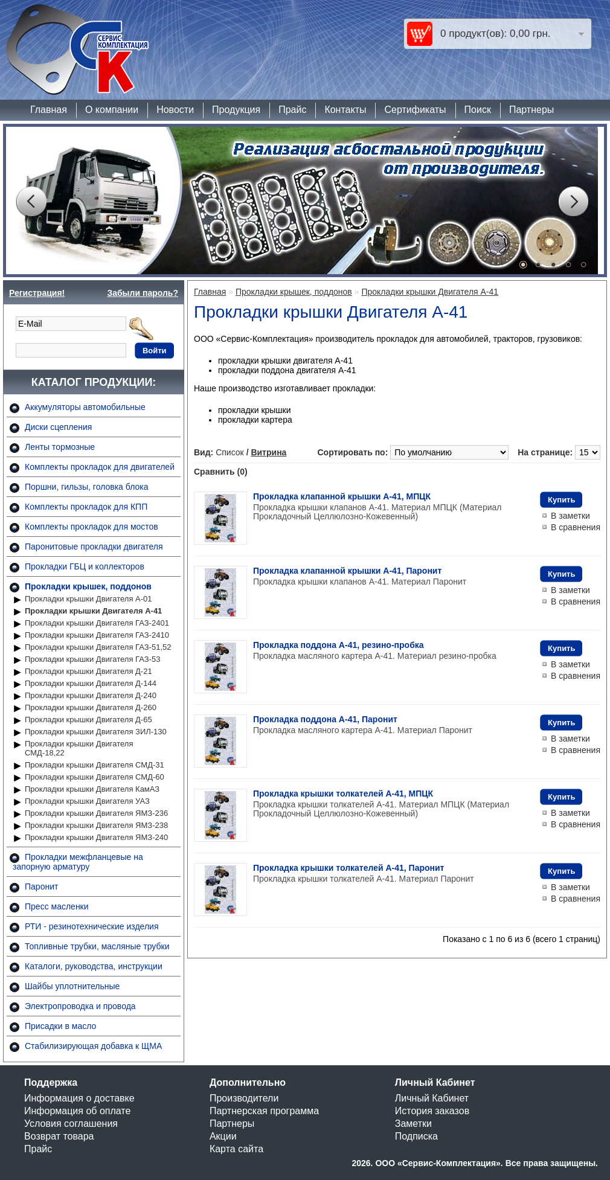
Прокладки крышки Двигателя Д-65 (88, 719)
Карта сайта (236, 1149)
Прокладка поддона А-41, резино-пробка (338, 645)
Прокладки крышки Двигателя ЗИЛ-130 (96, 731)
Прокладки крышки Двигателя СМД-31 (94, 764)
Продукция (236, 109)
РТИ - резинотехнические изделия (91, 926)
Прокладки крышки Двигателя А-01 (88, 598)
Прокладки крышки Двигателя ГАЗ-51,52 (98, 647)
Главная (48, 109)
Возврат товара (59, 1136)
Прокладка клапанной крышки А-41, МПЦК (342, 496)
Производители (244, 1098)
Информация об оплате (77, 1111)
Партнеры (531, 109)
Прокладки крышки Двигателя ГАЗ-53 (92, 659)
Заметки (413, 1123)
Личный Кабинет (432, 1098)
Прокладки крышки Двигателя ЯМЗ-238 (96, 825)
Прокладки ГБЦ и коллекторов (84, 566)
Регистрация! (37, 293)
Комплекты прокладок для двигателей (100, 467)
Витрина (268, 452)
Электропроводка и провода (80, 1006)
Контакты (345, 109)
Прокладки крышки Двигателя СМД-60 (94, 776)
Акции (223, 1136)
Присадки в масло (60, 1026)
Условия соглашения (71, 1123)
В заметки (570, 516)
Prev (31, 201)
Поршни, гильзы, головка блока (87, 487)
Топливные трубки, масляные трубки (97, 946)
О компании (111, 109)
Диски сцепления (58, 427)
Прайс (292, 109)
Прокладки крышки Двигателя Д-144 (90, 683)
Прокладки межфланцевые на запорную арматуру (78, 861)
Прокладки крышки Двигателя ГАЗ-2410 (97, 635)
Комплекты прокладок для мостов (91, 526)
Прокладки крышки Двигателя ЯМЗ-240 (96, 837)
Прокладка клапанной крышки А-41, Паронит (347, 571)
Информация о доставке (79, 1098)
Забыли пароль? (142, 293)
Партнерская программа (264, 1111)
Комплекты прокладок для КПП (86, 506)
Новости (175, 109)
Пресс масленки (57, 906)
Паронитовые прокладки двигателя (94, 546)
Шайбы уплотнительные (72, 986)
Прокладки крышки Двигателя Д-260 (90, 707)
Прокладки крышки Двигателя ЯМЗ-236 (96, 813)
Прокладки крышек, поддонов (88, 586)
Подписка (416, 1136)
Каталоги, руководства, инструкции (93, 966)
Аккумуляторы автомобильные (85, 407)
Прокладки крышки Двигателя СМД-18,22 (79, 748)
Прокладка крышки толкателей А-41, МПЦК (343, 793)
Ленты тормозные (60, 447)
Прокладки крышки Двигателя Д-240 (90, 695)
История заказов (432, 1111)
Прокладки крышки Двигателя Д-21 (88, 671)
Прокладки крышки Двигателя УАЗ (87, 801)
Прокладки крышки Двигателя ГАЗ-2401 (97, 622)
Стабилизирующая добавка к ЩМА (93, 1046)
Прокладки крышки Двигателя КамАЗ (92, 789)
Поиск (477, 109)
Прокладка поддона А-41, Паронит (325, 719)
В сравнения (575, 527)
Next (573, 201)
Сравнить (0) (221, 471)
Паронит (41, 886)
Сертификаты (415, 109)
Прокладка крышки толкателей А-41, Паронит (348, 868)
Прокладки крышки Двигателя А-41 (93, 610)
